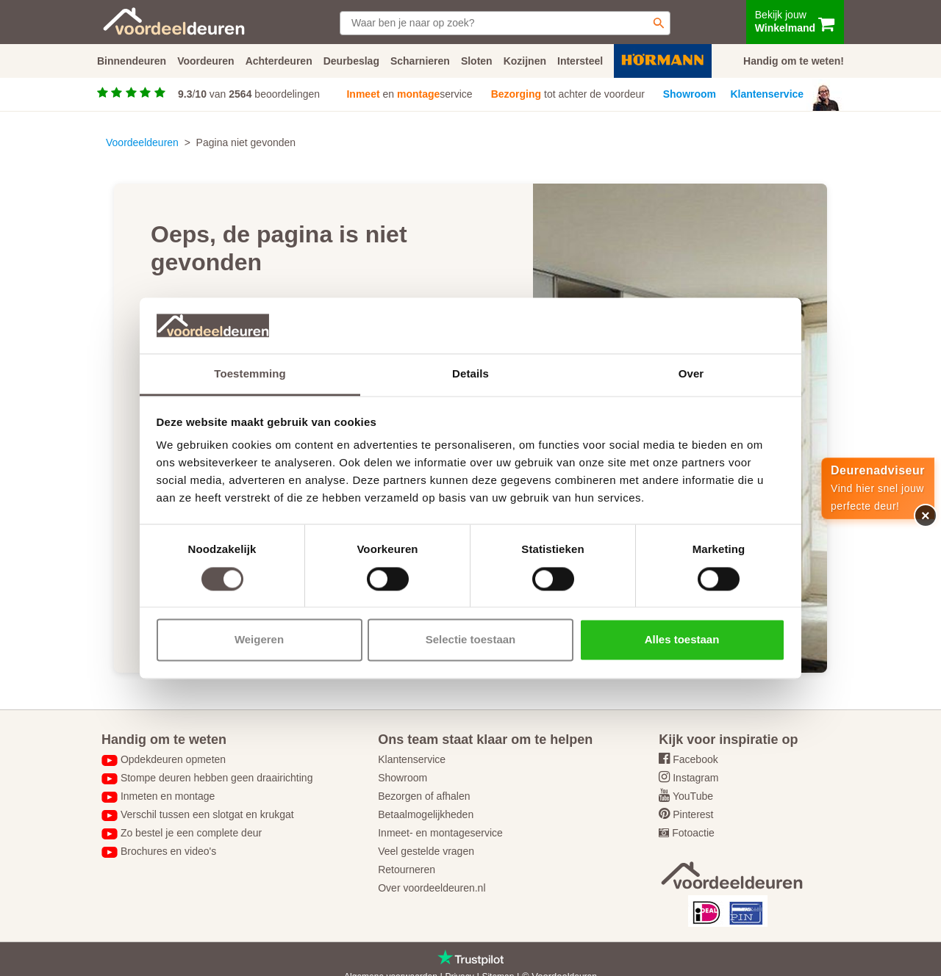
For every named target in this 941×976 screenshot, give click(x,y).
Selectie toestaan (471, 640)
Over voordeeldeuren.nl (431, 888)
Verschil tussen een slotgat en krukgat (207, 814)
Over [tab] (691, 374)
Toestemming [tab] (250, 374)
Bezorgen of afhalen (424, 796)
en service (409, 94)
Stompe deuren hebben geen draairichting (217, 778)
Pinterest (693, 814)
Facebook (695, 759)
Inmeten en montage (168, 796)
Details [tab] (470, 374)
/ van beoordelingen (249, 94)
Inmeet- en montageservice (440, 833)
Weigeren (259, 640)
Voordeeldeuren (142, 142)
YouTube (693, 796)
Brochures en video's (168, 851)
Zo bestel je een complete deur (191, 833)
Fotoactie (693, 833)
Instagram (695, 778)
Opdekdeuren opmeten (173, 759)
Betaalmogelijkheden (425, 814)
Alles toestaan (682, 640)
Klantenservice (767, 94)
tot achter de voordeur (568, 94)
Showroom (689, 94)
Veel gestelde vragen (426, 851)
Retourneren (406, 869)
